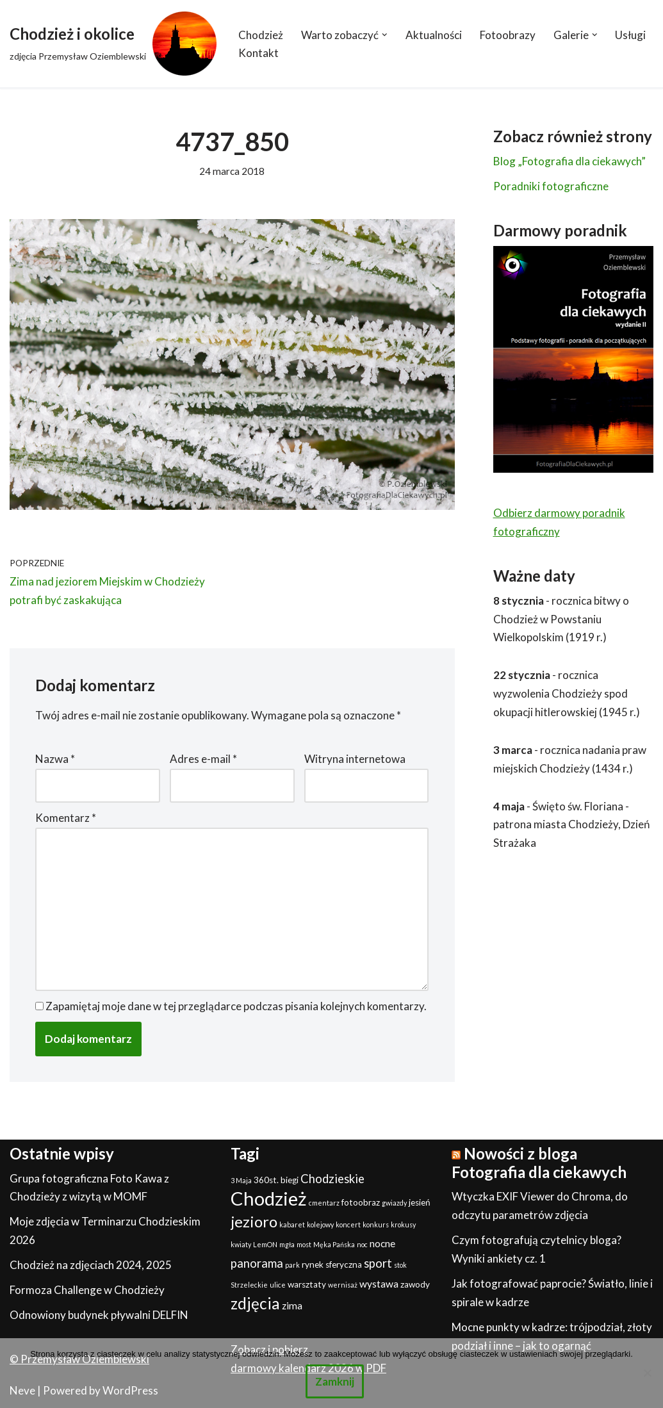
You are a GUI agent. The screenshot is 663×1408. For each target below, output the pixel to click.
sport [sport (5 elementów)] (378, 1264)
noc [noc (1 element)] (362, 1245)
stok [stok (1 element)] (400, 1265)
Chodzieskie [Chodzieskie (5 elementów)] (332, 1179)
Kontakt (258, 53)
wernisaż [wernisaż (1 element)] (342, 1285)
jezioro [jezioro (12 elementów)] (254, 1222)
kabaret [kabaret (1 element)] (292, 1225)
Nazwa (55, 759)
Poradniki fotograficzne (551, 186)
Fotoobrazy (508, 35)
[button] (385, 35)
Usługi (630, 35)
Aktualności (433, 35)
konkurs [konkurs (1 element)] (376, 1225)
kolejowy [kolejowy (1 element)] (320, 1225)
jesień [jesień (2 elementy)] (419, 1203)
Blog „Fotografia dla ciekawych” (569, 161)
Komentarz (65, 817)
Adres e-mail (203, 759)
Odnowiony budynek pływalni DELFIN (99, 1315)
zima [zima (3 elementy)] (292, 1306)
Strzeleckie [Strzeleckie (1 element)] (249, 1285)
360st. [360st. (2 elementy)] (266, 1180)
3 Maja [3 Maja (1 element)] (241, 1180)
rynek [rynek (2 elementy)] (312, 1265)
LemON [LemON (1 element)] (265, 1245)
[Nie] (647, 1372)
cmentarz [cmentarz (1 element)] (324, 1203)
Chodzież (260, 35)
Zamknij (334, 1381)
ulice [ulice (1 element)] (278, 1285)
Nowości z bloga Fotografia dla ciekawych (539, 1163)
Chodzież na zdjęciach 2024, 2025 (91, 1265)
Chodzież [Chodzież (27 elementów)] (269, 1199)
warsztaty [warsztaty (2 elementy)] (307, 1285)
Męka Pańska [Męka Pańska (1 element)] (334, 1245)
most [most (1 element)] (304, 1245)
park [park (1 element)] (292, 1265)
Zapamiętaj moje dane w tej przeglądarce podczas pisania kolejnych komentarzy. (236, 1006)
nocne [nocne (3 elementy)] (382, 1244)
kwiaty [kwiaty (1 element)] (241, 1245)
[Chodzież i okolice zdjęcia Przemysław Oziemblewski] (113, 44)
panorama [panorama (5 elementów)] (257, 1264)
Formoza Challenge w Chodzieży (87, 1290)
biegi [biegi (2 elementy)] (290, 1180)
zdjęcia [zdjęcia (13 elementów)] (255, 1304)
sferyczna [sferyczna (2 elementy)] (343, 1265)
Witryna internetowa (354, 759)
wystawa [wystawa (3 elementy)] (378, 1284)
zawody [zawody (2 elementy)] (415, 1285)
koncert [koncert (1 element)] (348, 1225)
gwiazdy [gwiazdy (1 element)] (394, 1203)
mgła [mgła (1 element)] (287, 1245)
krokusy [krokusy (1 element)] (403, 1225)
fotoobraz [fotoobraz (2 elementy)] (360, 1203)
